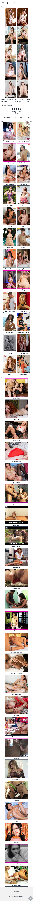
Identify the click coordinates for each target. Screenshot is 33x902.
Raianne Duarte (9, 269)
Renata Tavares (9, 205)
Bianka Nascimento (23, 332)
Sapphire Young (16, 864)
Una (10, 290)
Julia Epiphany (16, 694)
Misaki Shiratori (23, 163)
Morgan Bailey (23, 353)
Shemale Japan (6, 7)
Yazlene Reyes (16, 631)
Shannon (10, 353)
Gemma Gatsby (16, 461)
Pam (23, 205)
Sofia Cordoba (10, 184)
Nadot (23, 247)
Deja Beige (16, 567)
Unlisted (16, 610)
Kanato (16, 843)
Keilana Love (10, 332)
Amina (10, 226)
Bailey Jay (10, 247)
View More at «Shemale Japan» (16, 117)
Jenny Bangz (23, 269)
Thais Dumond (16, 546)
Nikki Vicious (16, 440)
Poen (23, 226)
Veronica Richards (16, 673)
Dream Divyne (16, 737)
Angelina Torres (16, 885)
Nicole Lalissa (10, 142)
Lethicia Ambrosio (16, 652)
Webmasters (16, 891)
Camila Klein (23, 375)
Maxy (16, 821)
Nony (9, 375)
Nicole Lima (16, 588)
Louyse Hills (23, 184)
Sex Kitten (16, 758)
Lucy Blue (16, 419)
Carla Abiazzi (16, 800)
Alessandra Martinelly (23, 142)
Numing (16, 716)
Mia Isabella (16, 398)
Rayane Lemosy (16, 504)
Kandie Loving (9, 163)
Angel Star (16, 525)
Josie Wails (16, 483)
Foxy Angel (23, 311)
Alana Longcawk (10, 311)
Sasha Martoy (16, 779)
